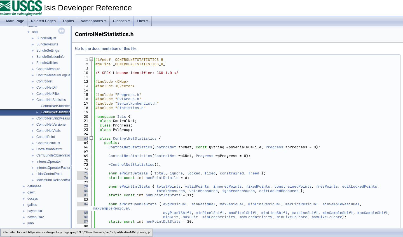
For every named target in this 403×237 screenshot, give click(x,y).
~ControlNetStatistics (131, 164)
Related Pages (43, 21)
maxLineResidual (301, 204)
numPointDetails (162, 177)
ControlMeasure (48, 69)
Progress (274, 147)
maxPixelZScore (326, 217)
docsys (32, 199)
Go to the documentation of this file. (106, 48)
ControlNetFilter (48, 94)
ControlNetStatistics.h (57, 112)
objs (35, 32)
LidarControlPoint (49, 174)
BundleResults (47, 44)
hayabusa (34, 211)
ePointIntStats (135, 186)
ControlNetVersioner (51, 124)
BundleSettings (47, 50)
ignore (176, 173)
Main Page (15, 21)
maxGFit (190, 217)
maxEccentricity (256, 217)
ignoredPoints (227, 186)
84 (82, 204)
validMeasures (203, 190)
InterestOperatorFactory (54, 168)
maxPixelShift (243, 212)
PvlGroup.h (128, 98)
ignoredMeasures (238, 190)
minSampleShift (337, 212)
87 (82, 221)
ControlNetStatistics (51, 100)
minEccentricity (218, 217)
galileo (32, 205)
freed (253, 173)
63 (82, 138)
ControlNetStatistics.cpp (59, 106)
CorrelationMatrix (49, 149)
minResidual (203, 204)
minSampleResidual (341, 204)
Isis (121, 116)
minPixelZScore (292, 217)
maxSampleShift (372, 212)
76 (82, 177)
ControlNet (44, 81)
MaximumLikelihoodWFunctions (60, 180)
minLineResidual (264, 204)
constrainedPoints (293, 186)
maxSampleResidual (111, 208)
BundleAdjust (46, 38)
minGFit (171, 217)
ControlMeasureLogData (54, 75)
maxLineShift (305, 212)
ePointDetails (134, 173)
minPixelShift (210, 212)
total (159, 173)
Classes (121, 21)
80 (82, 190)
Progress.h (128, 94)
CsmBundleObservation (54, 155)
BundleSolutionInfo (50, 57)
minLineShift (274, 212)
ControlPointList (48, 143)
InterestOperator (48, 162)
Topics (68, 21)
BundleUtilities (47, 63)
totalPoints (168, 186)
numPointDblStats (163, 221)
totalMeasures (170, 190)
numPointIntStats (163, 195)
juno (30, 223)
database (34, 186)
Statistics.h (130, 107)
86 (82, 217)
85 (82, 212)
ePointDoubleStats (138, 204)
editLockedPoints (359, 186)
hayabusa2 (35, 217)
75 (82, 173)
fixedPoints (258, 186)
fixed (210, 173)
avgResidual (175, 204)
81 (82, 195)
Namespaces (93, 21)
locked (193, 173)
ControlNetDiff (46, 87)
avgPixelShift (177, 212)
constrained (232, 173)
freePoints (327, 186)
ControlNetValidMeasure (54, 118)
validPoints (197, 186)
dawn (31, 192)
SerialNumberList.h (136, 103)
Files (143, 21)
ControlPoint (45, 137)
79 (82, 186)
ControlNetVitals (48, 131)
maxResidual (232, 204)
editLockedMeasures (278, 190)
